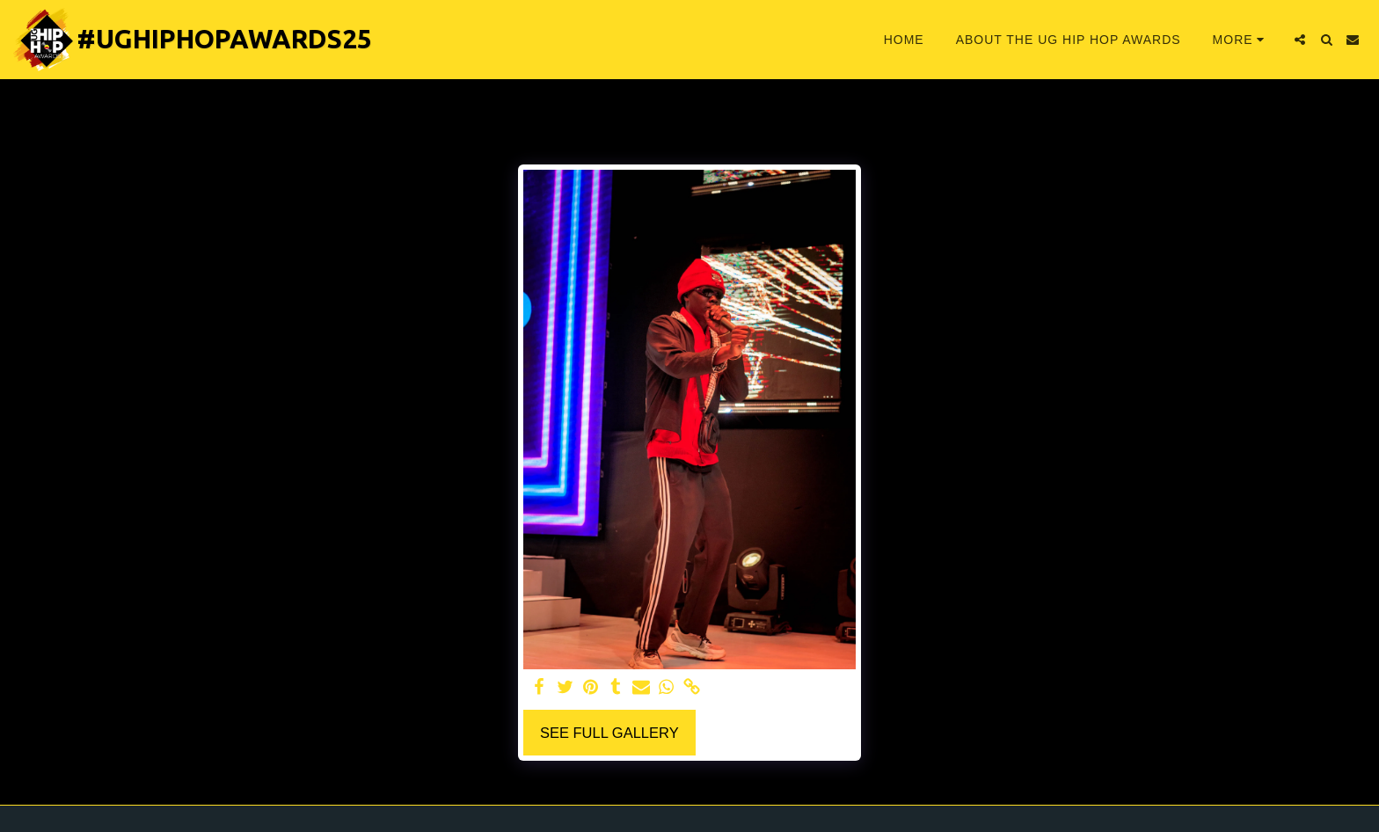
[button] (1300, 39)
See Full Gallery (609, 733)
